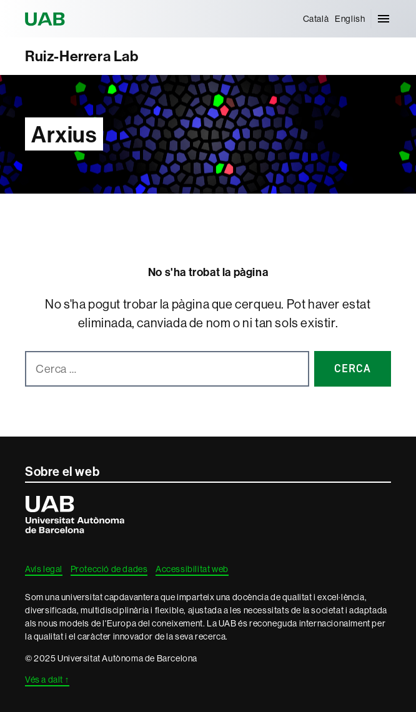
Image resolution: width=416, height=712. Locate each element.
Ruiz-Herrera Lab (82, 56)
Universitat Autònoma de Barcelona (47, 18)
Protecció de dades (109, 569)
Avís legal (43, 569)
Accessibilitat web (192, 569)
